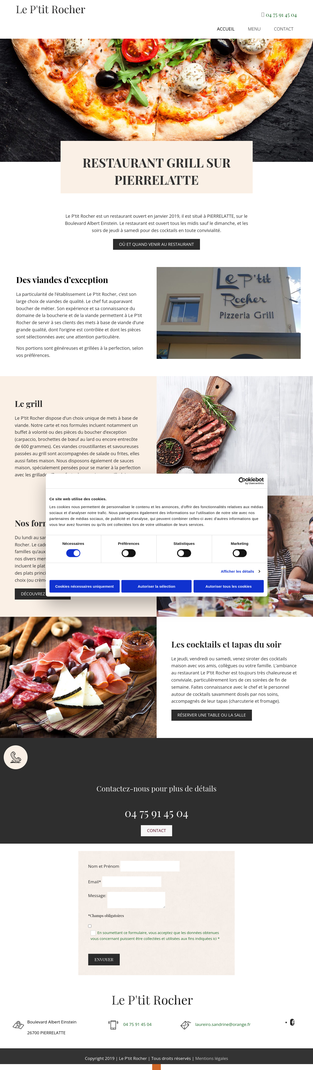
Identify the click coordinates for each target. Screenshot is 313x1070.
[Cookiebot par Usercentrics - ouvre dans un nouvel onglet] (242, 481)
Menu (263, 25)
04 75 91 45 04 (281, 14)
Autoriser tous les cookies (228, 586)
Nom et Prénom (103, 862)
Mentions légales (211, 1054)
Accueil (238, 25)
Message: (97, 891)
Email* (94, 878)
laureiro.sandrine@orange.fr (222, 1020)
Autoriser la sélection (156, 586)
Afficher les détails (237, 571)
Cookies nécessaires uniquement (84, 586)
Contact (288, 25)
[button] (156, 240)
